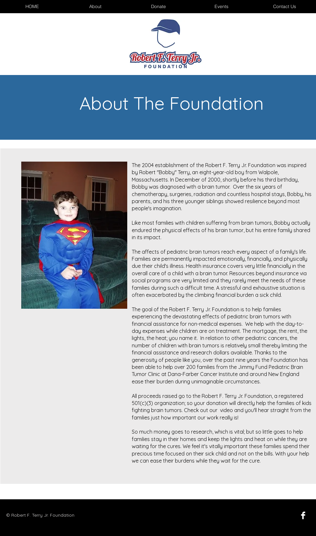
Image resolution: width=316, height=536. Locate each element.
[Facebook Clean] (303, 515)
